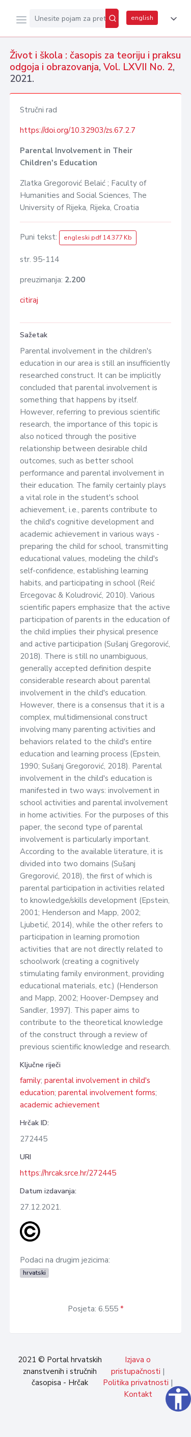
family (30, 1080)
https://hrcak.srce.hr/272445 (68, 1173)
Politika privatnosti (136, 1382)
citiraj (29, 300)
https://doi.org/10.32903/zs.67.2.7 (77, 130)
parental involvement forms (106, 1093)
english (142, 18)
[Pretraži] (112, 18)
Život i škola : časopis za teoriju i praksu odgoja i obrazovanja (95, 61)
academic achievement (60, 1105)
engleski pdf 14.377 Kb (98, 237)
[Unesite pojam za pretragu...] (67, 18)
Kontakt (138, 1394)
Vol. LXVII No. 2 (138, 67)
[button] (171, 19)
